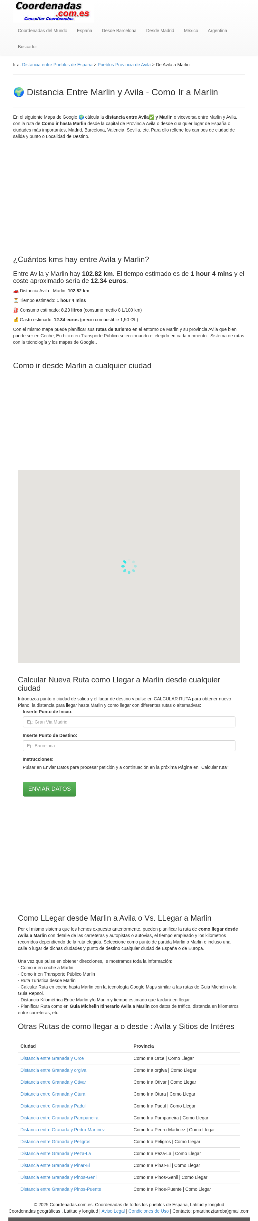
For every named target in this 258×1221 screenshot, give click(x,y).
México (191, 30)
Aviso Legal (113, 1211)
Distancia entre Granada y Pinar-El (55, 1165)
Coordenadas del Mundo (42, 30)
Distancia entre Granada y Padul (53, 1105)
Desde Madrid (160, 30)
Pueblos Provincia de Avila (124, 64)
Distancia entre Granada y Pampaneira (60, 1117)
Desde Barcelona (119, 30)
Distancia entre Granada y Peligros (56, 1141)
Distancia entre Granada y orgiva (54, 1070)
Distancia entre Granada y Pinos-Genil (59, 1177)
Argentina (217, 30)
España (84, 30)
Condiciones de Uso (149, 1211)
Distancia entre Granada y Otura (53, 1094)
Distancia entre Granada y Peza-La (56, 1153)
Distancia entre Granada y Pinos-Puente (61, 1189)
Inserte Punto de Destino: (50, 735)
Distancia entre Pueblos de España (57, 64)
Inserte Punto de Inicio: (48, 711)
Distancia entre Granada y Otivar (53, 1082)
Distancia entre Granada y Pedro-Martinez (63, 1129)
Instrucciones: (38, 759)
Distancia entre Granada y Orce (52, 1058)
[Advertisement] (129, 197)
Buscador (27, 46)
